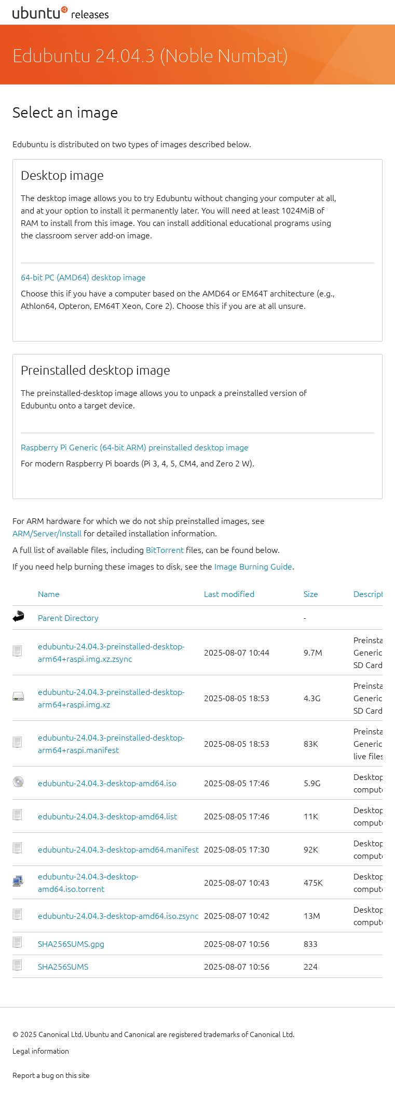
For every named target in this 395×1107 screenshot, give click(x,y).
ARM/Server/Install (46, 533)
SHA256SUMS (63, 966)
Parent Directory (68, 617)
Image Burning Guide (253, 566)
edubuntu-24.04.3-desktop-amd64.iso (107, 783)
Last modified (229, 594)
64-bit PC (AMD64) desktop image (83, 277)
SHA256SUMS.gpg (71, 943)
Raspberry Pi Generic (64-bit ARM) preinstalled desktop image (135, 447)
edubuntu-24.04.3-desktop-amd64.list (107, 816)
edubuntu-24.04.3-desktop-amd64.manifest (118, 849)
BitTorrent (165, 550)
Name (49, 594)
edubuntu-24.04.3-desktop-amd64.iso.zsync (118, 915)
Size (311, 594)
